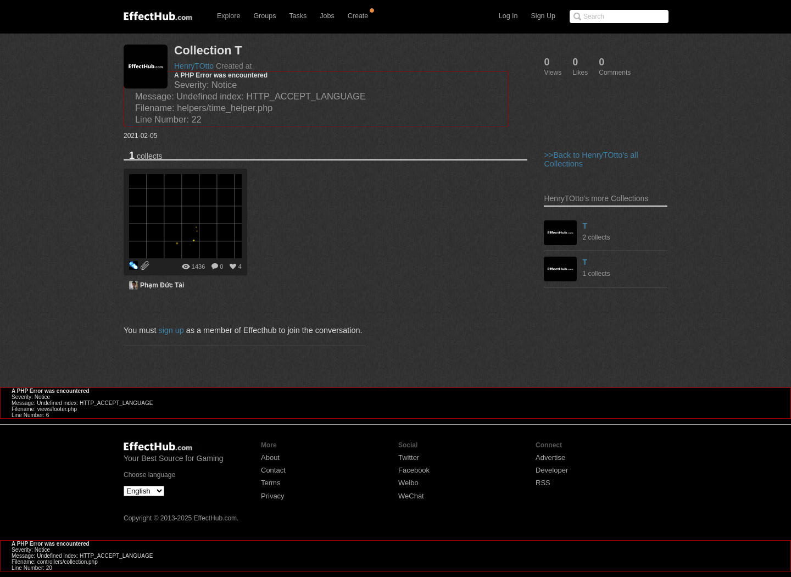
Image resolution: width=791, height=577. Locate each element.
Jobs (327, 16)
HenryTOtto (194, 66)
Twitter (408, 457)
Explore (228, 16)
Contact (273, 470)
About (270, 457)
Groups (264, 16)
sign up (170, 330)
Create (358, 16)
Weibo (408, 483)
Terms (270, 483)
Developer (552, 470)
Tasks (298, 16)
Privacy (273, 496)
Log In (508, 16)
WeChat (411, 496)
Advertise (550, 457)
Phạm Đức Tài (162, 285)
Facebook (414, 470)
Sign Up (543, 16)
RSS (543, 483)
